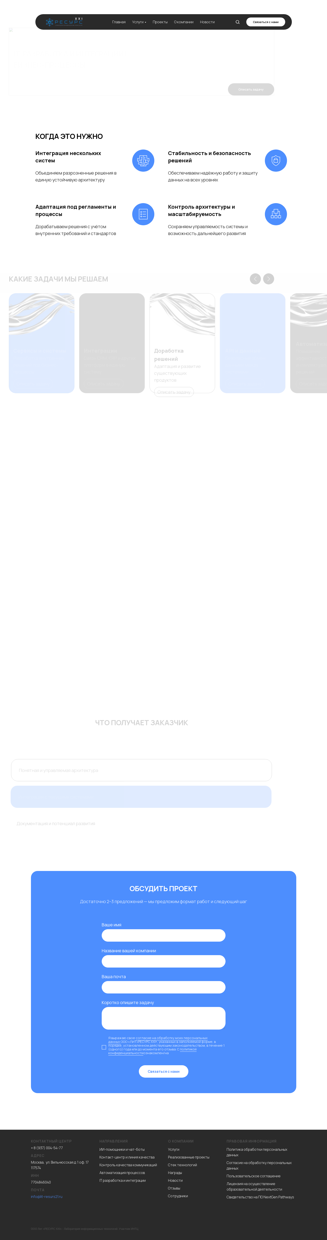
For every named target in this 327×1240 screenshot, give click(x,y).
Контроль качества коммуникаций (128, 1164)
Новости (207, 12)
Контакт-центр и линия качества (127, 1157)
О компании (183, 12)
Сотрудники (178, 1195)
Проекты (160, 12)
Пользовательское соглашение (254, 1176)
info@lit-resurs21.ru (46, 1196)
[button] (237, 12)
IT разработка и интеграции (122, 1180)
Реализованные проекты (188, 1157)
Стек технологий (182, 1164)
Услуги (137, 12)
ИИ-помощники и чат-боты (122, 1149)
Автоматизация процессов (122, 1172)
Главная (119, 12)
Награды (175, 1172)
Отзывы (174, 1188)
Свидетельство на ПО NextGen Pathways (260, 1197)
